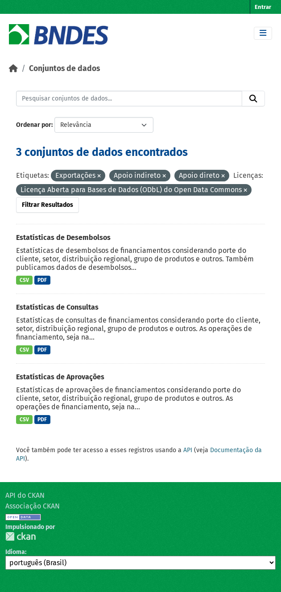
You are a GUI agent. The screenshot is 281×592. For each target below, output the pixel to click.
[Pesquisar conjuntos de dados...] (129, 99)
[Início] (13, 68)
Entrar (263, 7)
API (187, 450)
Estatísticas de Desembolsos (63, 237)
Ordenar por (33, 125)
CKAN (20, 536)
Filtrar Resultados (47, 205)
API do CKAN (25, 495)
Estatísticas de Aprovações (60, 377)
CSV (24, 280)
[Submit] (253, 99)
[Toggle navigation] (263, 33)
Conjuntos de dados (64, 68)
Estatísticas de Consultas (57, 307)
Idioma (15, 552)
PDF (42, 280)
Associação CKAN (32, 506)
